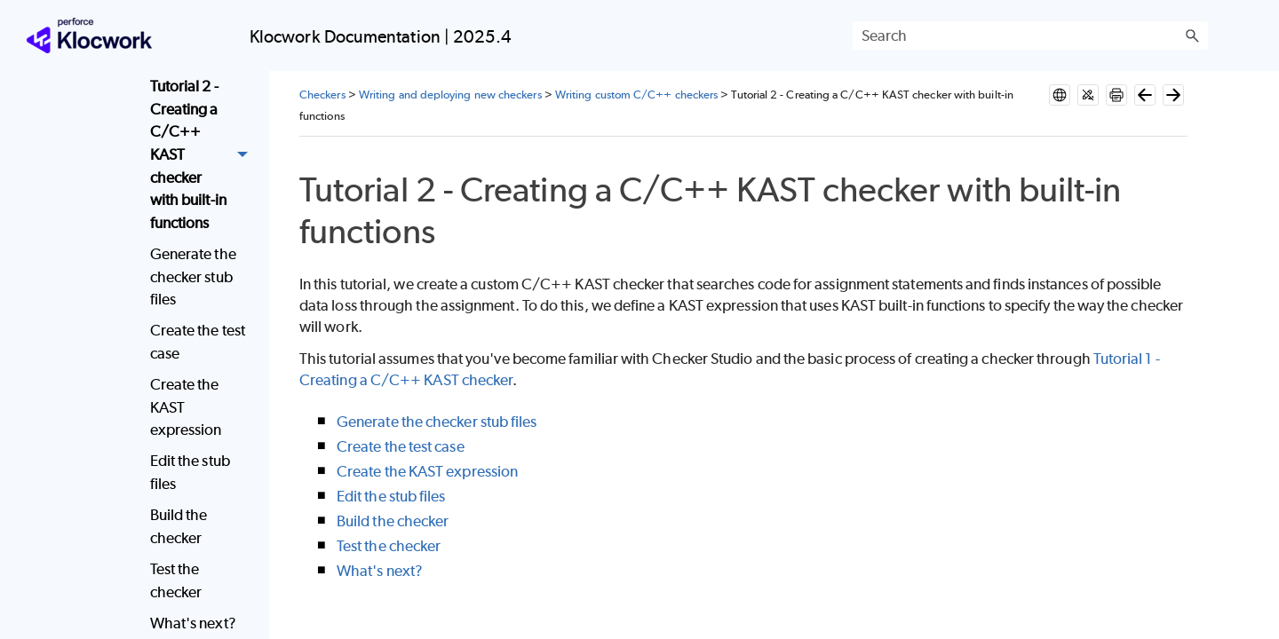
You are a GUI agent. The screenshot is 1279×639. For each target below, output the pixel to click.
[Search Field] (1030, 35)
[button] (1192, 35)
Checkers (322, 94)
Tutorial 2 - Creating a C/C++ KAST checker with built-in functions (204, 155)
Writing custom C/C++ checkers (636, 94)
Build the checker (179, 526)
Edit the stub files (190, 472)
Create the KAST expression (186, 406)
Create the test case (197, 341)
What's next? (380, 571)
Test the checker (176, 580)
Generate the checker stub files (193, 276)
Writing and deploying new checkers (450, 94)
